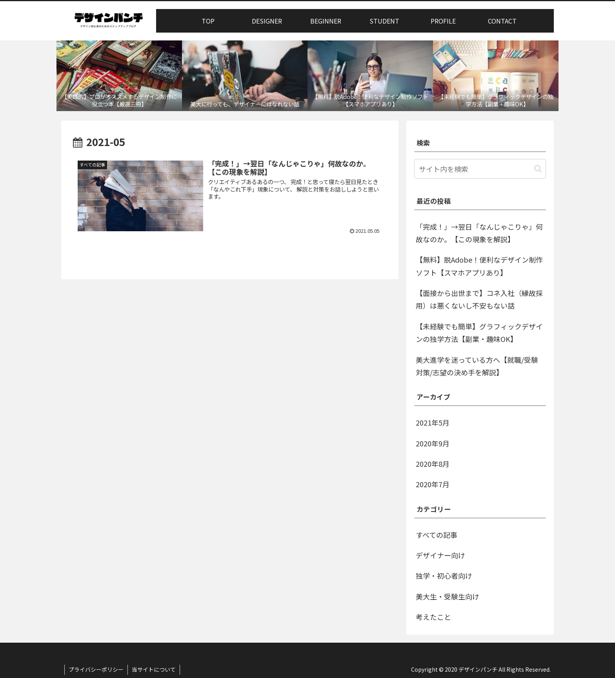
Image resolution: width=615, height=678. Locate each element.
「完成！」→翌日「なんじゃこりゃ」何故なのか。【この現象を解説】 (479, 232)
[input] (480, 169)
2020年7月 (432, 484)
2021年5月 (432, 422)
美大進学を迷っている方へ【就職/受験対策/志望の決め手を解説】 (477, 366)
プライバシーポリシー (96, 669)
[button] (538, 168)
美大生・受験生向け (447, 596)
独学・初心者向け (444, 575)
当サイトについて (154, 669)
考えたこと (433, 617)
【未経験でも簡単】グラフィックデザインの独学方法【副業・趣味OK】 (479, 332)
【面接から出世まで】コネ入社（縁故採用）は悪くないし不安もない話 (479, 299)
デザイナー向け (440, 555)
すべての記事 (436, 535)
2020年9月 (432, 443)
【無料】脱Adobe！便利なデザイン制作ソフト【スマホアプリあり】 (479, 265)
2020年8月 (432, 464)
